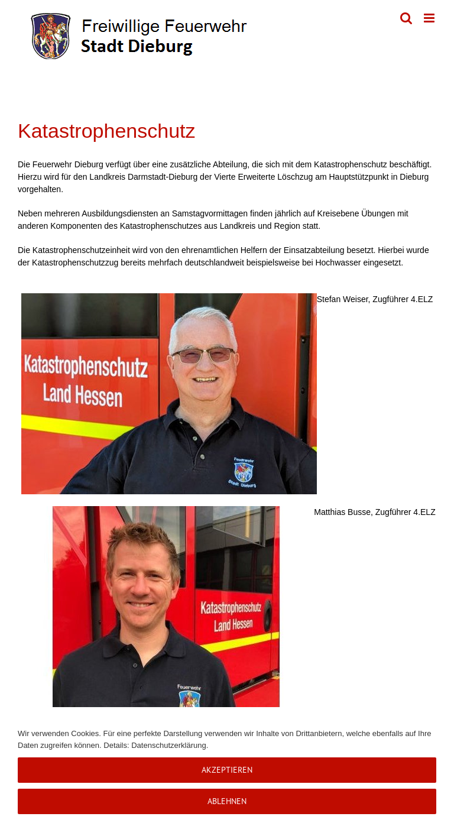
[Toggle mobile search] (406, 18)
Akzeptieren (227, 769)
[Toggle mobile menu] (430, 18)
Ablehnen (227, 801)
